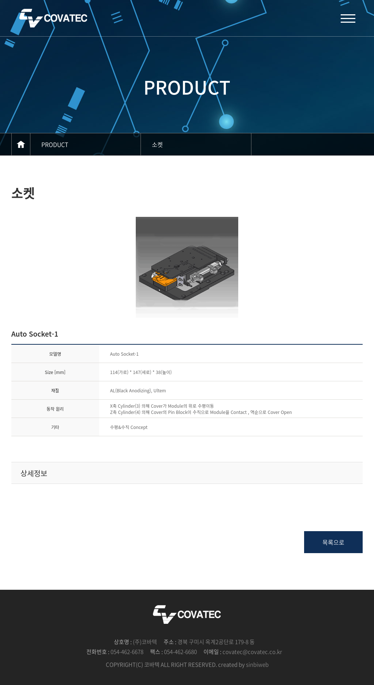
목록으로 (333, 542)
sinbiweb (257, 664)
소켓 (157, 144)
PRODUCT (54, 144)
